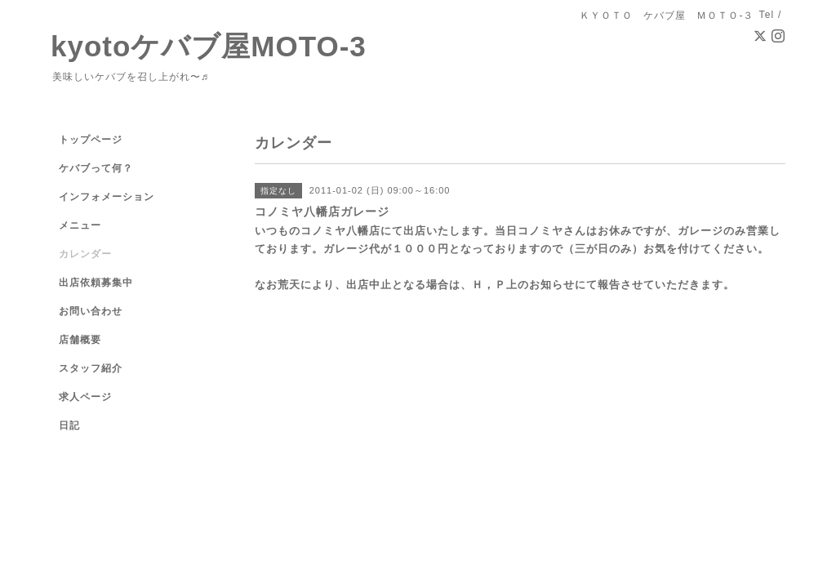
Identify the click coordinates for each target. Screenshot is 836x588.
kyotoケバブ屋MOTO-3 (209, 46)
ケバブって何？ (96, 168)
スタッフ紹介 (90, 368)
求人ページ (85, 397)
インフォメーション (106, 197)
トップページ (90, 139)
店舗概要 (80, 339)
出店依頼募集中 (96, 282)
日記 (69, 425)
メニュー (80, 225)
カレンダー (85, 254)
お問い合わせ (90, 311)
